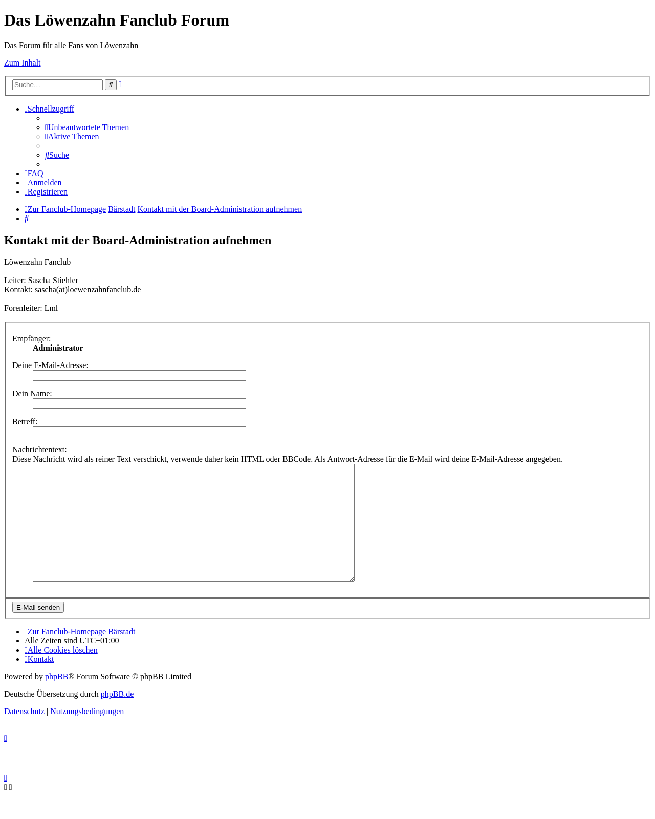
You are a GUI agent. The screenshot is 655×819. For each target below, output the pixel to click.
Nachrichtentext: (39, 449)
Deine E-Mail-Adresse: (50, 365)
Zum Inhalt (22, 62)
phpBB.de (117, 717)
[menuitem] (87, 127)
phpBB (56, 699)
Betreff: (24, 421)
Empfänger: (31, 338)
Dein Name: (32, 393)
